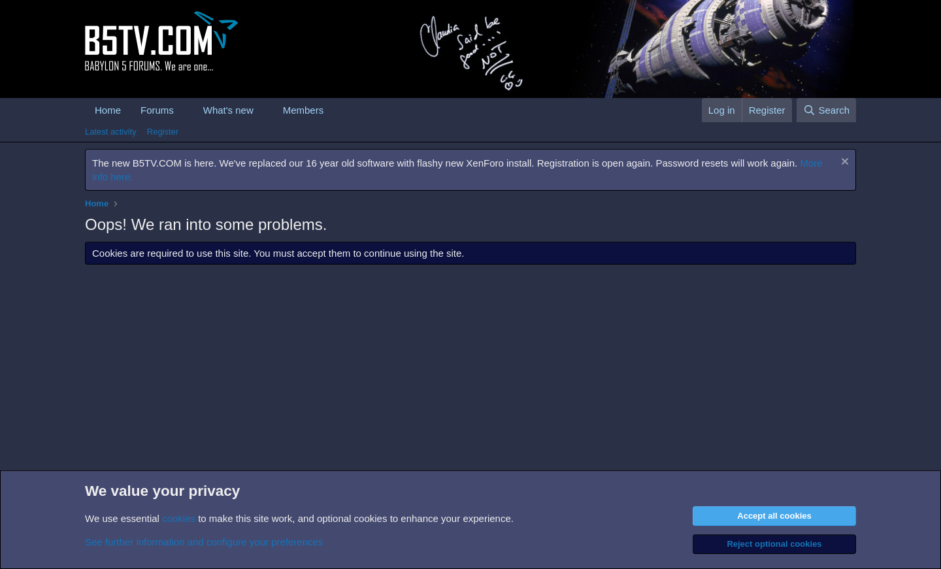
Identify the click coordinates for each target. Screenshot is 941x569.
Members (303, 110)
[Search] (826, 110)
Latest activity (111, 132)
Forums (157, 110)
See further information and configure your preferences (204, 541)
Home (108, 110)
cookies (178, 518)
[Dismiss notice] (843, 163)
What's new (228, 110)
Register (162, 132)
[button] (184, 110)
